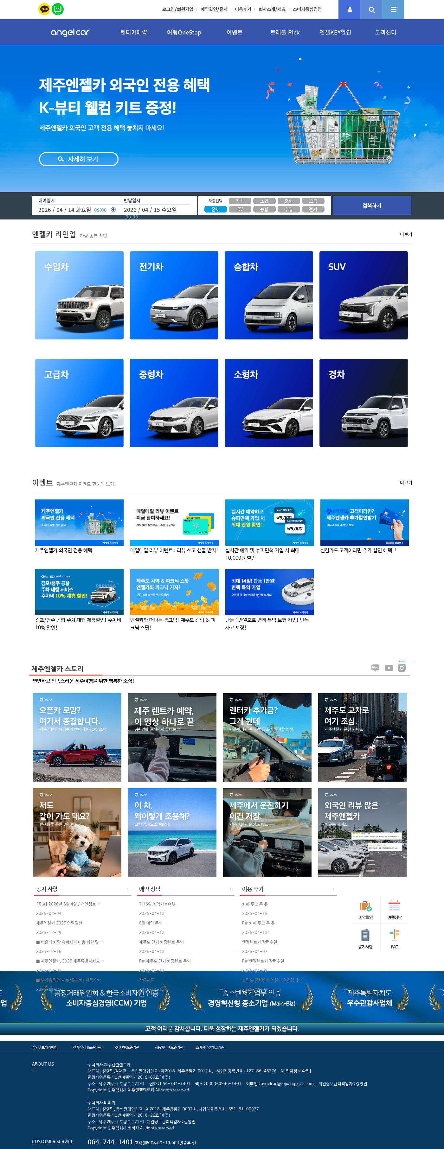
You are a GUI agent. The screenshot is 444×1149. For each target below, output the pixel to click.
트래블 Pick (284, 32)
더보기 (406, 234)
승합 (264, 209)
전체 (215, 209)
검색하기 (372, 205)
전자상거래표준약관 (87, 1047)
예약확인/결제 (214, 9)
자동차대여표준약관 (169, 1047)
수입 (289, 209)
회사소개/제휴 (272, 9)
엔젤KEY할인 (335, 32)
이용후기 (243, 9)
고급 (313, 201)
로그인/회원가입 (177, 9)
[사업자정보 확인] (296, 1071)
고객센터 (385, 32)
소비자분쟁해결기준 (210, 1047)
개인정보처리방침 (44, 1047)
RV (240, 209)
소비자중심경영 (307, 9)
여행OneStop (184, 32)
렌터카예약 (133, 32)
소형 (264, 201)
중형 (289, 201)
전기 (313, 209)
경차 (240, 201)
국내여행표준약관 (126, 1047)
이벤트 (235, 32)
